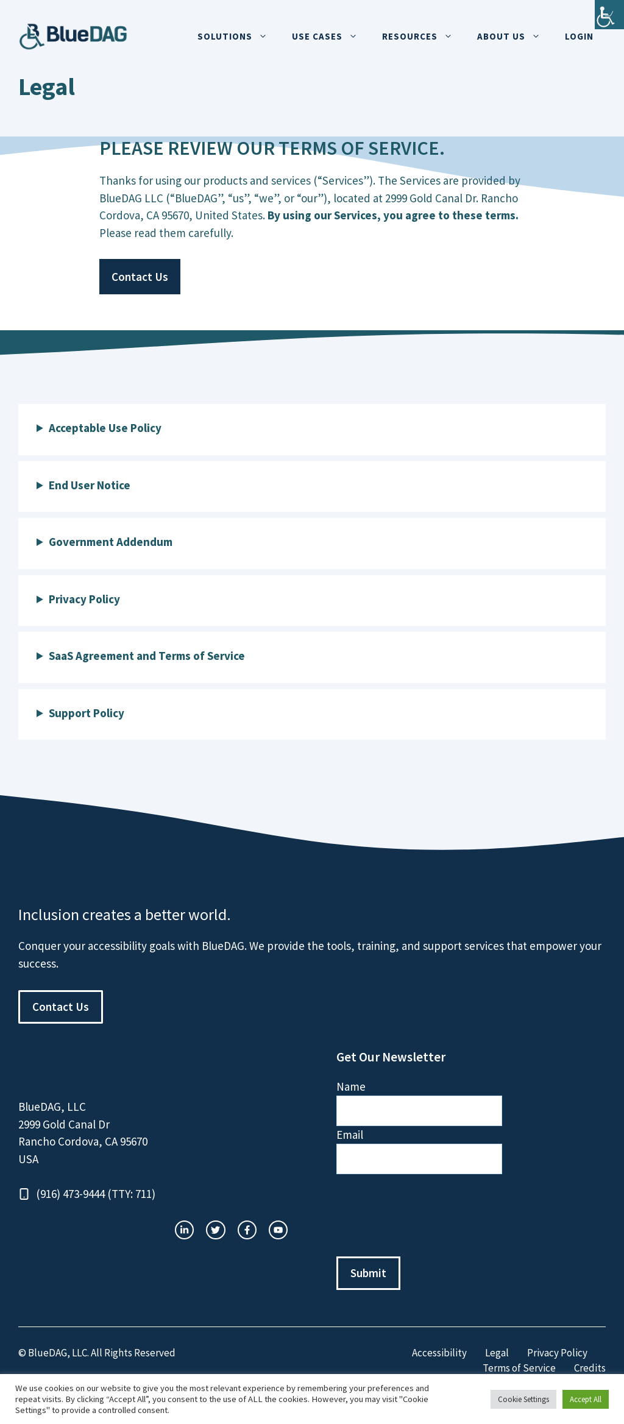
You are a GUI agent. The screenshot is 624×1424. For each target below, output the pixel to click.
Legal (497, 1352)
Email (349, 1134)
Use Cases (331, 36)
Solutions (238, 36)
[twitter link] (215, 1229)
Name (351, 1086)
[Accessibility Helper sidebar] (609, 14)
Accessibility (439, 1352)
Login (579, 36)
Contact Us (140, 276)
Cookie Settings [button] (523, 1399)
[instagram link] (184, 1229)
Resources (423, 36)
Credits (590, 1368)
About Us (515, 36)
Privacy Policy (557, 1352)
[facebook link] (278, 1229)
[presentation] (429, 1215)
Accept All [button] (585, 1399)
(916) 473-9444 (70, 1193)
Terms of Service (519, 1368)
